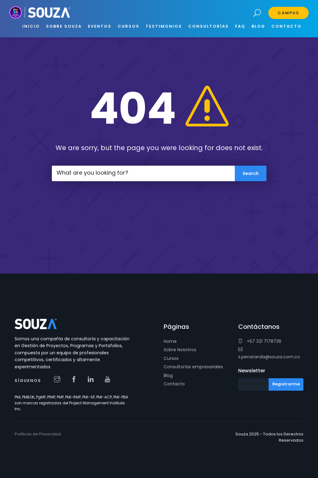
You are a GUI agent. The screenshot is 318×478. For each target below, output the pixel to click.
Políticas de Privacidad (38, 434)
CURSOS (128, 26)
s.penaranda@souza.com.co (269, 353)
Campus (288, 13)
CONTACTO (286, 26)
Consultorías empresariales (193, 367)
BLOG (258, 26)
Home (170, 341)
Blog (168, 375)
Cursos (171, 358)
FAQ (240, 26)
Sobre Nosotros (180, 350)
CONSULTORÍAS (208, 26)
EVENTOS (99, 26)
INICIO (31, 26)
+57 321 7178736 (259, 341)
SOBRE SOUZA (64, 26)
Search (257, 13)
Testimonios (164, 26)
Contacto (174, 384)
